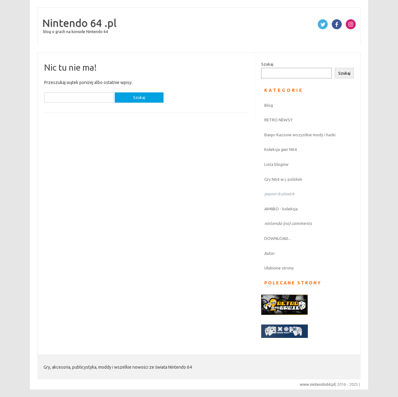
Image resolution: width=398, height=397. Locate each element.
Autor (269, 253)
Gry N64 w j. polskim (283, 179)
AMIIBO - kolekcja (281, 208)
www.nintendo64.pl (317, 384)
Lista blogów (276, 164)
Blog (268, 105)
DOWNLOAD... (277, 238)
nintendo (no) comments (288, 223)
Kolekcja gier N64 (280, 149)
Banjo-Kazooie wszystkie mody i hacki (300, 134)
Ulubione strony (279, 267)
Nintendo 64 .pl (79, 23)
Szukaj (267, 64)
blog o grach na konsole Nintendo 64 (75, 32)
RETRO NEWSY (278, 119)
